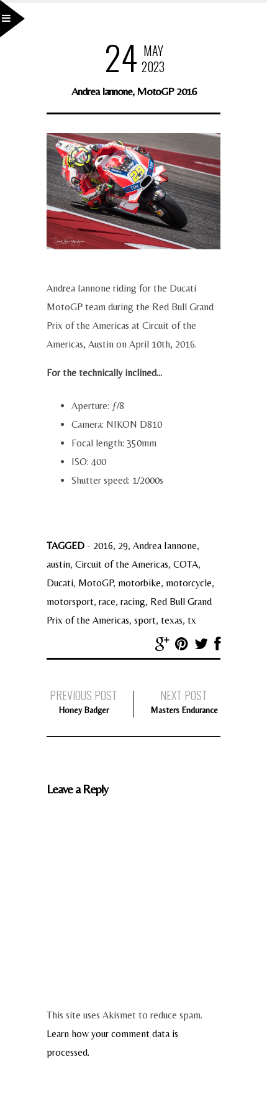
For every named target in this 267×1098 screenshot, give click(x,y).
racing (132, 601)
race (107, 601)
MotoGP (95, 583)
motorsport (70, 601)
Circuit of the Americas (121, 564)
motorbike (139, 583)
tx (192, 620)
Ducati (60, 583)
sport (145, 620)
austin (58, 564)
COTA (185, 564)
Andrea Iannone (165, 545)
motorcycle (189, 583)
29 (123, 545)
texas (172, 620)
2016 (103, 545)
